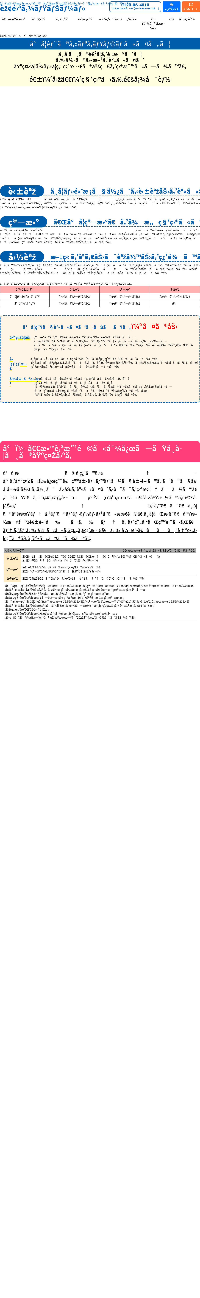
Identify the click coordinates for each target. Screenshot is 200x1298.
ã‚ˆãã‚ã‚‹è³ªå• (183, 19)
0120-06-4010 (135, 6)
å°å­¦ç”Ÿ (38, 19)
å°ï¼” (147, 400)
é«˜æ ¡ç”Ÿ (85, 19)
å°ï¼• (100, 400)
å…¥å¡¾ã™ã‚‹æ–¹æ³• (153, 23)
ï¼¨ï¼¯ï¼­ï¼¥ (8, 36)
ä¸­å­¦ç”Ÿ (62, 19)
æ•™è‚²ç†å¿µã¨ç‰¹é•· (118, 19)
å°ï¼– (52, 400)
